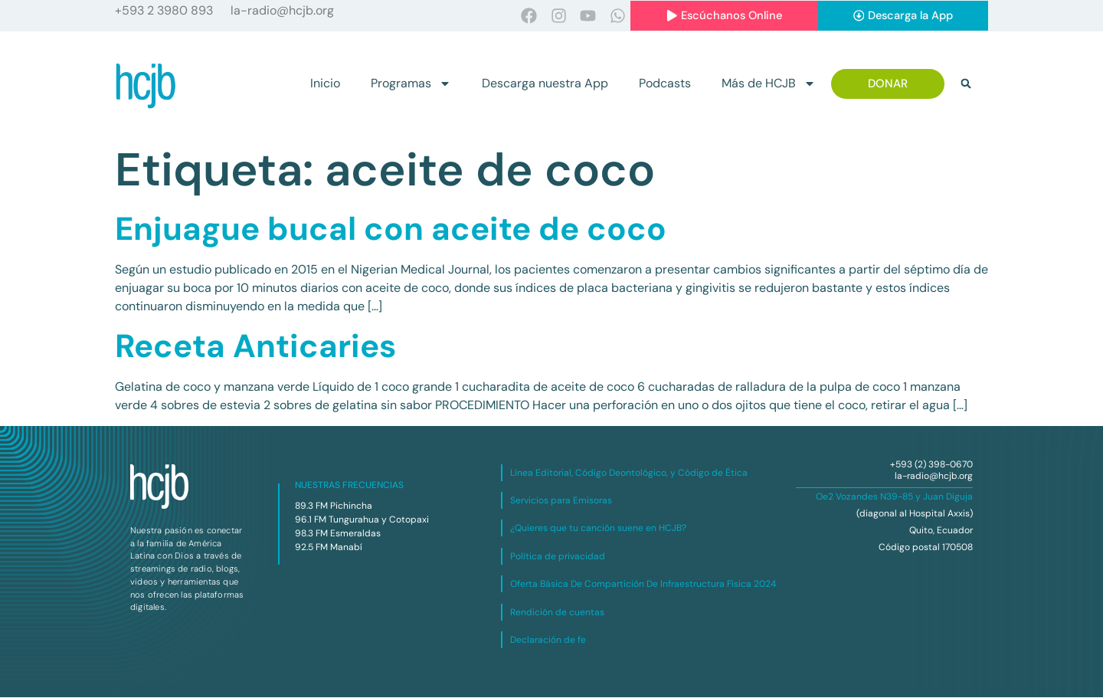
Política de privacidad (557, 556)
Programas (411, 84)
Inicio (325, 84)
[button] (966, 84)
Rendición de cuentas (557, 612)
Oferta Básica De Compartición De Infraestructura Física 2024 (643, 584)
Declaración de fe (548, 640)
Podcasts (665, 84)
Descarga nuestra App (545, 84)
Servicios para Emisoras (561, 500)
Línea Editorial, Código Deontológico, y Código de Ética (629, 473)
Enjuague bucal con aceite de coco (390, 229)
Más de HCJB (769, 84)
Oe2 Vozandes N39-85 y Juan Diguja (894, 497)
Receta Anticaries (255, 346)
